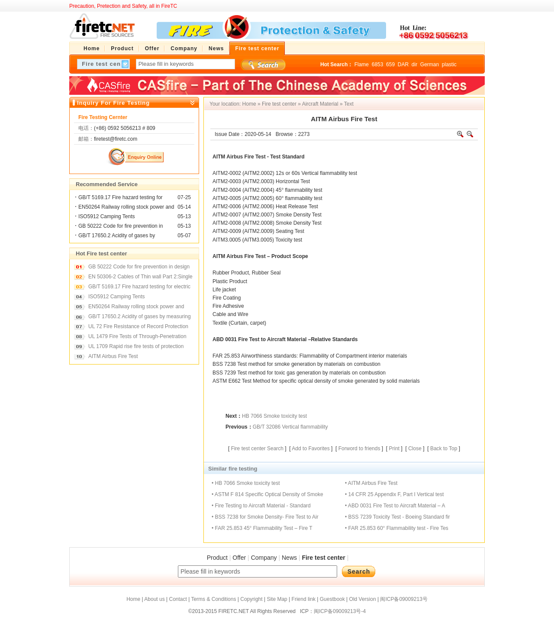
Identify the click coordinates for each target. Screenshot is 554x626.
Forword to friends (359, 448)
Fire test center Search (257, 448)
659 (390, 64)
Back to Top (443, 448)
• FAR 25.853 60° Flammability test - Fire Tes (396, 528)
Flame (361, 64)
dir (414, 64)
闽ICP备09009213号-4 (340, 611)
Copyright (251, 599)
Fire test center (279, 104)
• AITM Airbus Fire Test (371, 483)
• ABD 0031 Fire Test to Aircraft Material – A (395, 506)
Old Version (362, 599)
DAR (403, 64)
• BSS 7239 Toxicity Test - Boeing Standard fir (397, 517)
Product (217, 557)
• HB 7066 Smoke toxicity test (246, 483)
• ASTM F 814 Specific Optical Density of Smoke (267, 494)
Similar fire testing (232, 468)
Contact (178, 599)
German (429, 64)
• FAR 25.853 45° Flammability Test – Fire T (262, 528)
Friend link (304, 599)
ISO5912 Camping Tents (106, 216)
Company (264, 557)
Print (394, 448)
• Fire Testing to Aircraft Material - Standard (261, 506)
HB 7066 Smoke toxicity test (274, 416)
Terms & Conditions (213, 599)
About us (154, 599)
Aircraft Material (320, 104)
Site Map (277, 599)
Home (249, 104)
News (289, 557)
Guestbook (332, 599)
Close (415, 448)
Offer (239, 557)
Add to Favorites (310, 448)
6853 (377, 64)
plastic (449, 64)
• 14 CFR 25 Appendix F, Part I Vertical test (394, 494)
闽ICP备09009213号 (403, 599)
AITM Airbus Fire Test (113, 356)
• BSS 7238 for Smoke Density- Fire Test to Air (265, 517)
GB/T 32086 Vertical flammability (290, 427)
